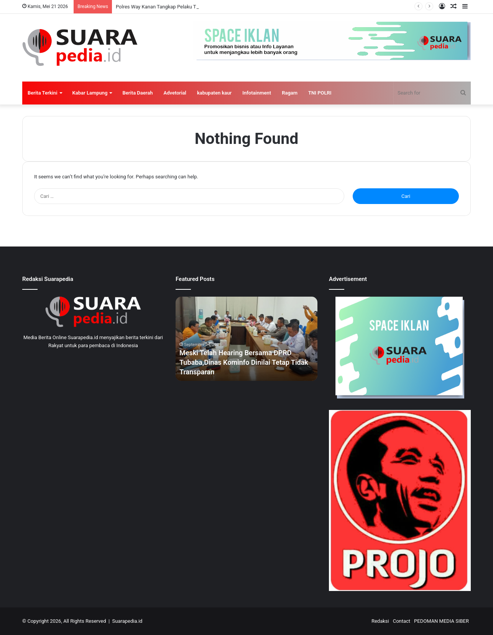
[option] (246, 339)
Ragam (289, 93)
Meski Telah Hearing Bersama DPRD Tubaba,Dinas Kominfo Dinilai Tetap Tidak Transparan (243, 362)
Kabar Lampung (90, 93)
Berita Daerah (137, 93)
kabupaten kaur (214, 93)
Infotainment (256, 93)
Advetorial (175, 93)
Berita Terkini (43, 93)
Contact (401, 621)
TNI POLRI (320, 93)
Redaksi (380, 621)
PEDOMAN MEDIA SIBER (441, 621)
